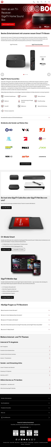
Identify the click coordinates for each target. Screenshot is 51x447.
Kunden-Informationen (25, 398)
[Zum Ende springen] (2, 74)
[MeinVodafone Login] (45, 2)
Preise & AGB (12, 442)
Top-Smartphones (25, 403)
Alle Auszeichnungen (25, 427)
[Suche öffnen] (41, 2)
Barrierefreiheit (27, 444)
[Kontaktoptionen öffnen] (49, 439)
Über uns (25, 413)
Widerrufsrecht (17, 442)
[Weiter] (48, 74)
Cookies (21, 442)
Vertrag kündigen (30, 442)
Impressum (23, 444)
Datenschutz (25, 442)
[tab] (13, 44)
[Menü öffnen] (49, 2)
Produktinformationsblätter (43, 442)
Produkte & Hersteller (25, 408)
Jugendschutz (36, 442)
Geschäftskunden (5, 417)
